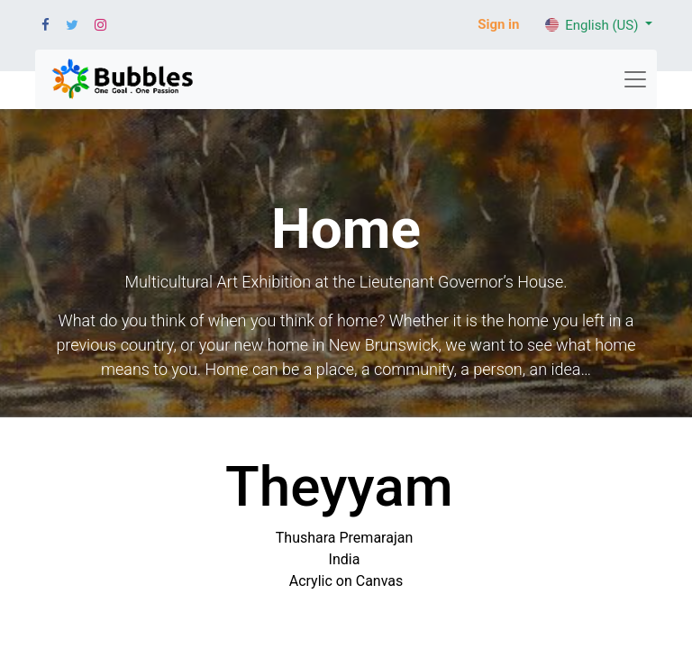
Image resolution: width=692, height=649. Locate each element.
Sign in (498, 24)
